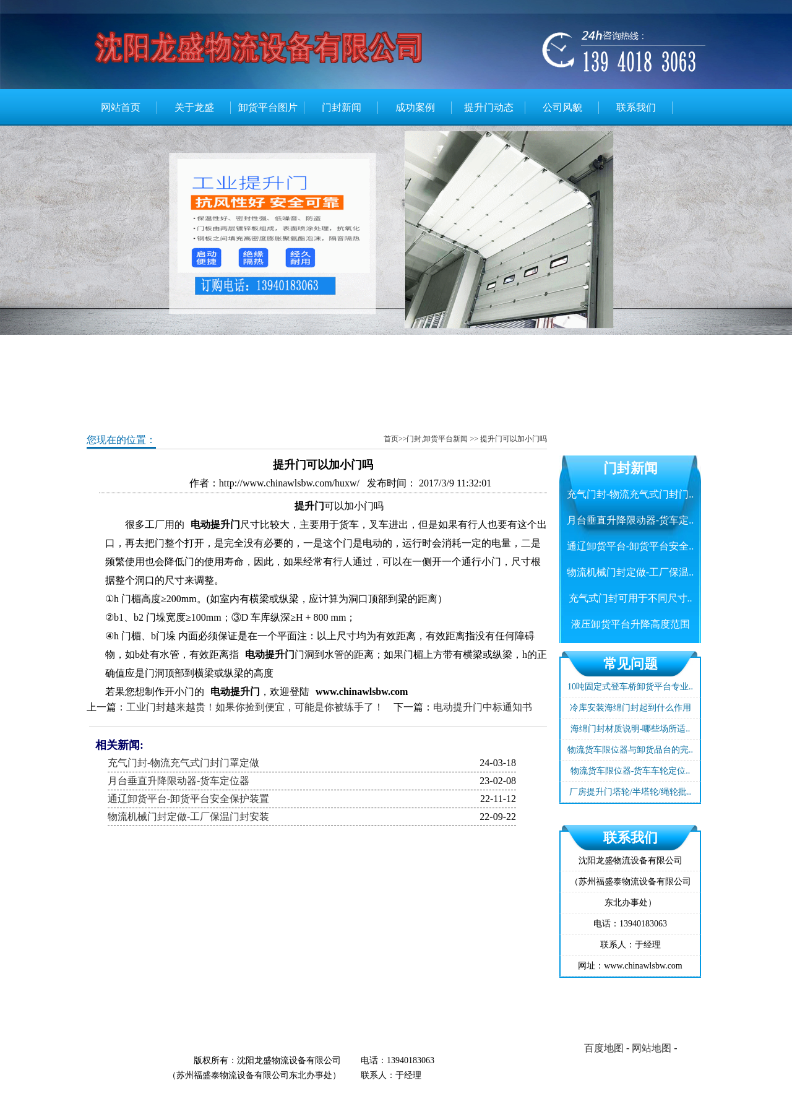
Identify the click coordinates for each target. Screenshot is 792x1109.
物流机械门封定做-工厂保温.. (630, 572)
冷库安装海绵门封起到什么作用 (630, 707)
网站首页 (120, 107)
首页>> (395, 438)
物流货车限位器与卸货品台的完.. (630, 749)
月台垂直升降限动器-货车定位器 (178, 780)
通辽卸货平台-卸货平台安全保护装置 (188, 798)
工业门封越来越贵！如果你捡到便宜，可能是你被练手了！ (255, 707)
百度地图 (604, 1048)
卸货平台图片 (268, 107)
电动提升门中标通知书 (482, 707)
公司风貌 (562, 107)
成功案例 (415, 107)
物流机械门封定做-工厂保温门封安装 (188, 816)
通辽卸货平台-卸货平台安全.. (630, 546)
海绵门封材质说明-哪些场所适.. (630, 728)
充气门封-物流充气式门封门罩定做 (183, 762)
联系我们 (636, 107)
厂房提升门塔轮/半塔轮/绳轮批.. (630, 791)
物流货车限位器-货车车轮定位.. (630, 770)
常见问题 (630, 663)
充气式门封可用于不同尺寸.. (630, 598)
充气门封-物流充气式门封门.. (630, 494)
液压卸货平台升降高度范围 (630, 624)
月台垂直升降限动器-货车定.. (630, 520)
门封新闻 (341, 107)
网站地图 (651, 1048)
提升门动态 (489, 107)
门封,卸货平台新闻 (437, 438)
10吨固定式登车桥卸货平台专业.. (630, 686)
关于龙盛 (194, 107)
